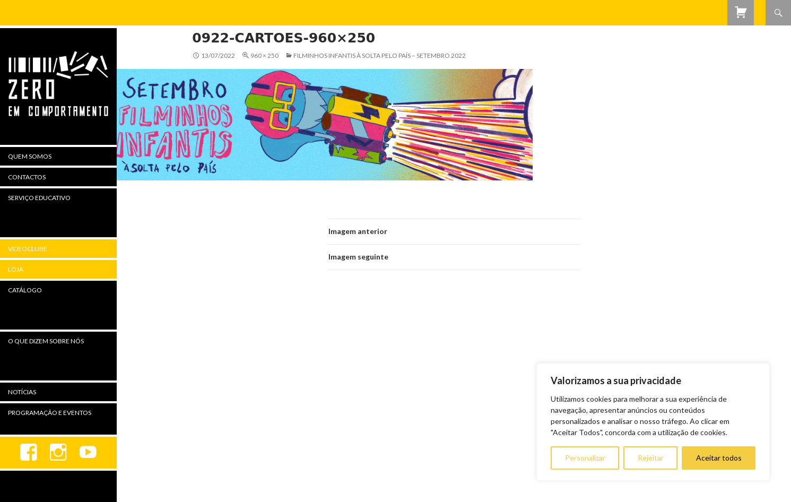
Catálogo (25, 290)
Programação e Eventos (49, 413)
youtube (88, 453)
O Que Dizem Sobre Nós (46, 341)
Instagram (58, 453)
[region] (653, 422)
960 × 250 (264, 55)
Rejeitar (651, 457)
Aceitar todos (719, 457)
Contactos (27, 177)
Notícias (22, 392)
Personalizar (585, 457)
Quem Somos (29, 156)
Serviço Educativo (39, 198)
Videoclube (27, 249)
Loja (15, 269)
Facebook (29, 453)
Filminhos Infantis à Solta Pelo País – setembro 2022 (379, 55)
